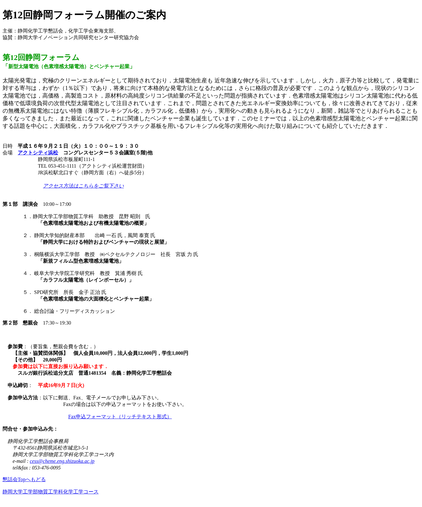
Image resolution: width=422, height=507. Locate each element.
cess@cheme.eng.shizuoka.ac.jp (62, 461)
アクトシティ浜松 (38, 152)
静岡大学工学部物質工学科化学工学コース (51, 491)
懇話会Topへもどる (24, 479)
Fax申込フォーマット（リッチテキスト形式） (120, 416)
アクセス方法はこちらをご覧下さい (83, 185)
